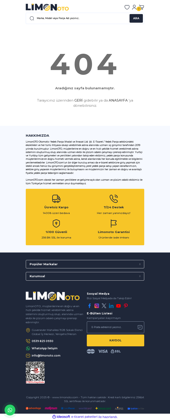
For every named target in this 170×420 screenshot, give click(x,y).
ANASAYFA (118, 100)
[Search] (85, 18)
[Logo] (47, 7)
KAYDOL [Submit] (115, 340)
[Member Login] (134, 7)
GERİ (78, 100)
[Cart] (141, 7)
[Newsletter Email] (115, 327)
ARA (136, 18)
